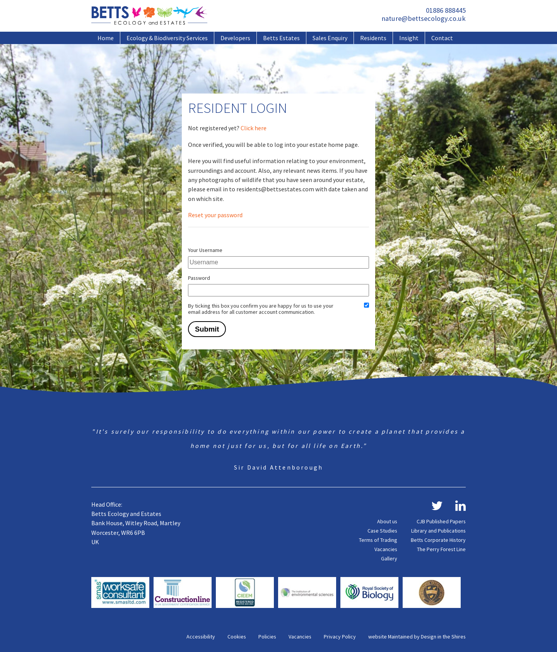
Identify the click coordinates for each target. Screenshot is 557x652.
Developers (235, 38)
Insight (409, 38)
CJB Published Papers (441, 521)
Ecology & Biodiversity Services (167, 38)
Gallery (389, 558)
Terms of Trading (378, 540)
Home (105, 38)
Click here (254, 128)
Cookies (236, 636)
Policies (267, 636)
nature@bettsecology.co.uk (423, 18)
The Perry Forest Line (441, 549)
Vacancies (385, 549)
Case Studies (382, 531)
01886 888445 (446, 10)
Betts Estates (281, 38)
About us (387, 521)
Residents (373, 38)
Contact (442, 38)
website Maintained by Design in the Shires (417, 636)
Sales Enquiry (330, 38)
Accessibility (200, 636)
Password (199, 278)
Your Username (205, 250)
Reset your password (215, 215)
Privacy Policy (340, 636)
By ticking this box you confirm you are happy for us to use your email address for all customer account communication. (260, 309)
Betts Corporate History (438, 540)
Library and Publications (438, 531)
